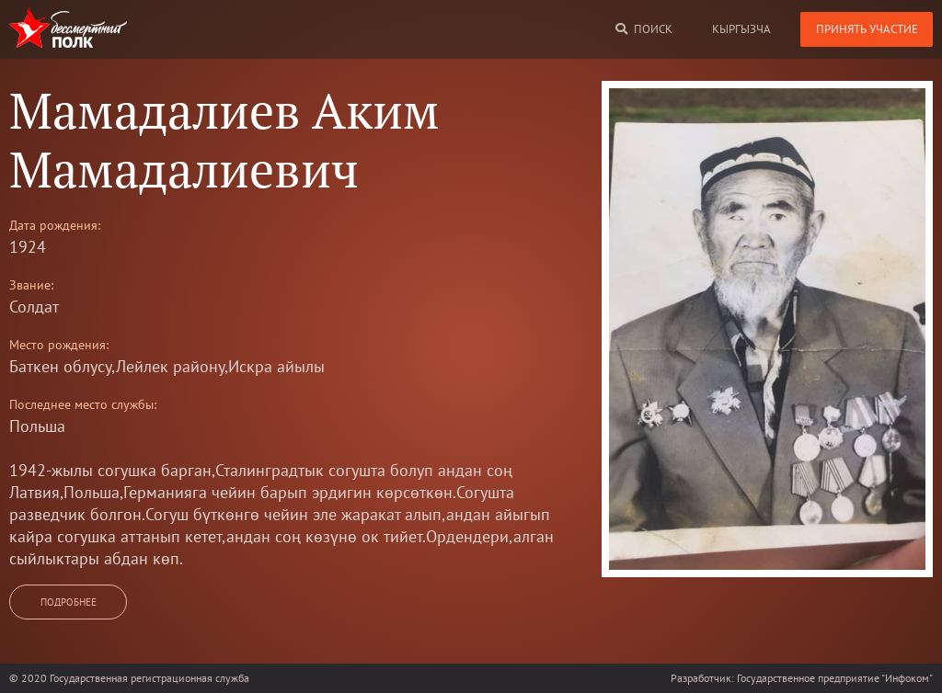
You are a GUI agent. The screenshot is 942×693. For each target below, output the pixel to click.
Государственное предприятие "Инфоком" (835, 678)
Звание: (31, 285)
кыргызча (741, 29)
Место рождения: (59, 344)
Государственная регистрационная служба (149, 678)
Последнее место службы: (82, 404)
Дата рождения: (54, 225)
